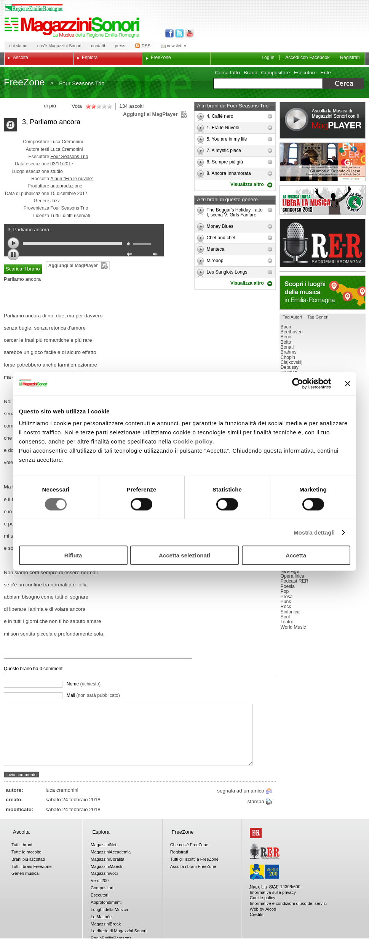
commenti (53, 668)
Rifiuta (73, 555)
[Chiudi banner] (347, 383)
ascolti (136, 106)
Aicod (270, 909)
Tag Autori (292, 317)
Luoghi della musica (322, 292)
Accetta (296, 555)
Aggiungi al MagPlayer (150, 114)
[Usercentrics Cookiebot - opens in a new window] (297, 383)
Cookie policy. (193, 441)
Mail (93, 695)
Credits (257, 914)
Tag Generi (317, 317)
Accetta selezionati (184, 555)
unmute (130, 255)
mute (130, 245)
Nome (84, 684)
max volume (156, 255)
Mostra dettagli (314, 532)
